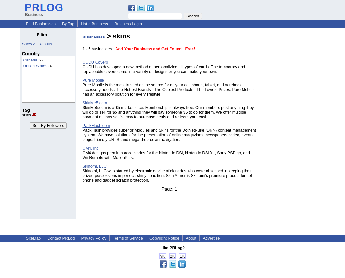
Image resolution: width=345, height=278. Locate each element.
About (191, 238)
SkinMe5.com (95, 103)
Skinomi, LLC (95, 166)
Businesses (94, 37)
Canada (30, 60)
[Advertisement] (293, 125)
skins (29, 115)
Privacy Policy (93, 238)
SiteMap (33, 238)
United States (35, 66)
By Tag (68, 23)
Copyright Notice (164, 238)
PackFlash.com (96, 125)
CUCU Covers (95, 62)
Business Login (128, 23)
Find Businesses (41, 23)
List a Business (94, 23)
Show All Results (37, 44)
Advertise (211, 238)
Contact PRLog (61, 238)
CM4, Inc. (91, 148)
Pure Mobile (93, 80)
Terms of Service (128, 238)
